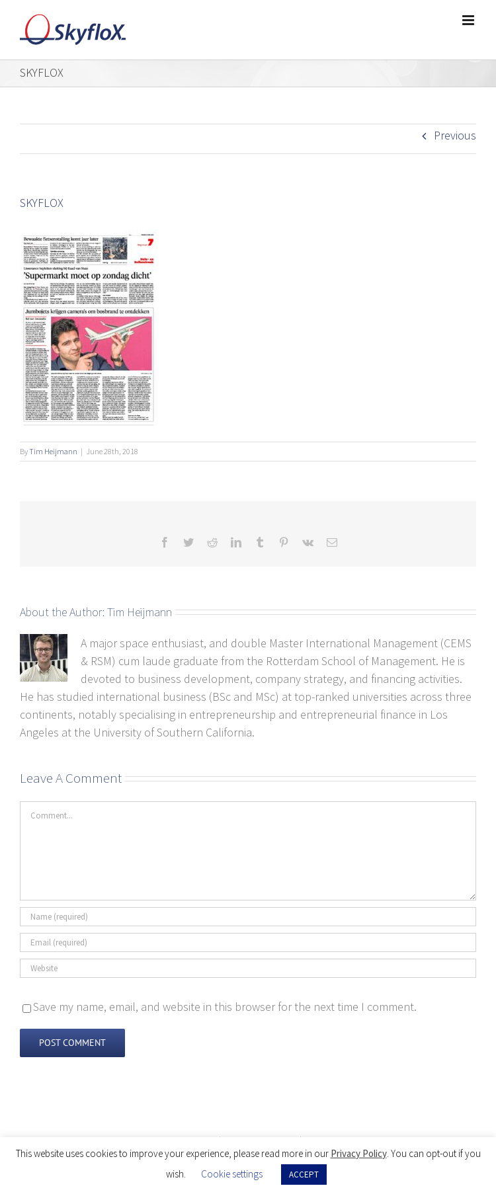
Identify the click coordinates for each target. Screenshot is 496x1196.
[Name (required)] (248, 916)
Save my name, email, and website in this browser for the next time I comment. (225, 1006)
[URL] (248, 968)
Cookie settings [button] (232, 1174)
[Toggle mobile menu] (469, 20)
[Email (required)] (248, 942)
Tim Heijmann (53, 451)
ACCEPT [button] (304, 1174)
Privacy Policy (359, 1153)
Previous (455, 135)
